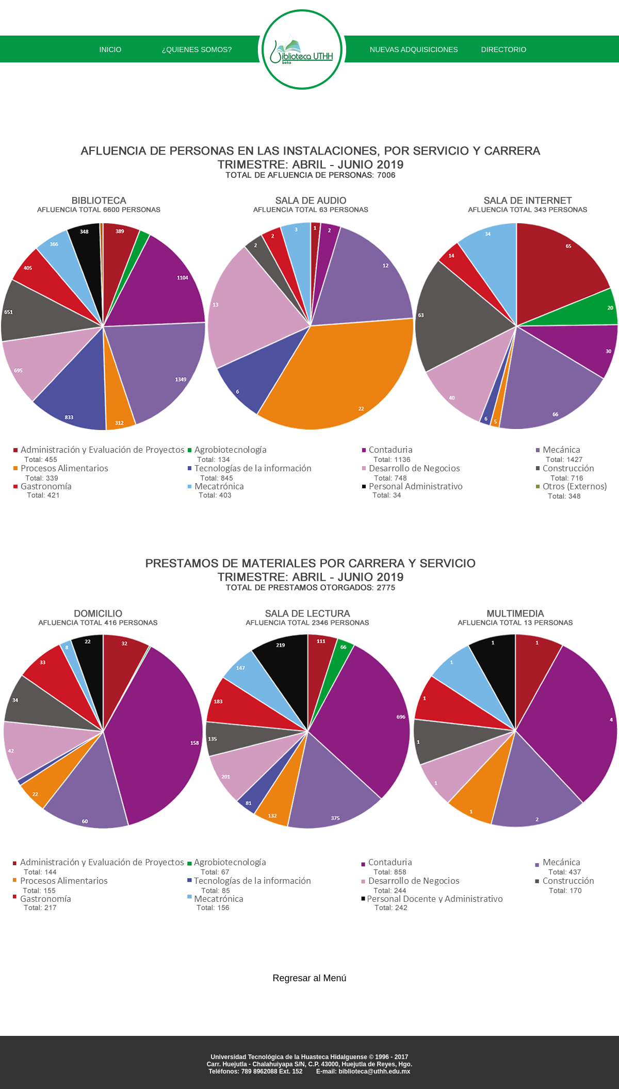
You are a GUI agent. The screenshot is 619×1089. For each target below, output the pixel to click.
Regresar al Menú (309, 978)
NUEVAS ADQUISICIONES (414, 49)
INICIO (111, 49)
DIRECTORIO (504, 49)
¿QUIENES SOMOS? (197, 49)
